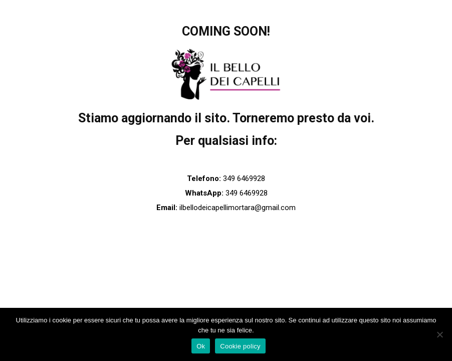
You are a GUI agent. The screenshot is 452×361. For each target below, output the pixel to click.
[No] (439, 334)
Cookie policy (240, 346)
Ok (200, 346)
